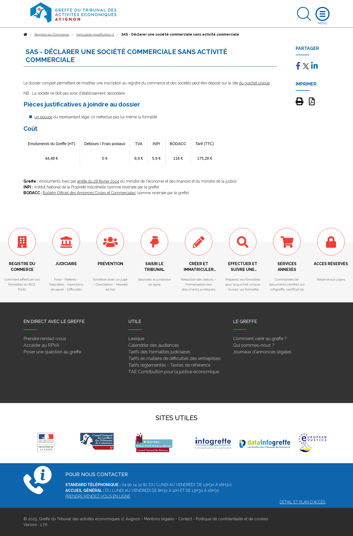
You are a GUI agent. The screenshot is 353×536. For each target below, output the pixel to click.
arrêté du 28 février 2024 (98, 181)
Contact (185, 519)
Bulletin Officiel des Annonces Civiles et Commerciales (89, 193)
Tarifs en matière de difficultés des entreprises (174, 358)
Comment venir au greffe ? (260, 338)
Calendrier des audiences (153, 345)
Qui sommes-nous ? (253, 345)
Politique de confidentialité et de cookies (232, 519)
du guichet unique (254, 83)
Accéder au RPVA (41, 345)
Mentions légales (159, 519)
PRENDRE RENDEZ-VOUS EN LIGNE (97, 496)
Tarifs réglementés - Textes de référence (169, 365)
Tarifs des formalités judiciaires (159, 351)
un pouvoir (43, 117)
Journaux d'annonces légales (262, 351)
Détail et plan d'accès (302, 502)
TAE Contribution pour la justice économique (173, 371)
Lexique (136, 338)
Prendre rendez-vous (44, 338)
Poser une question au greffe (52, 351)
